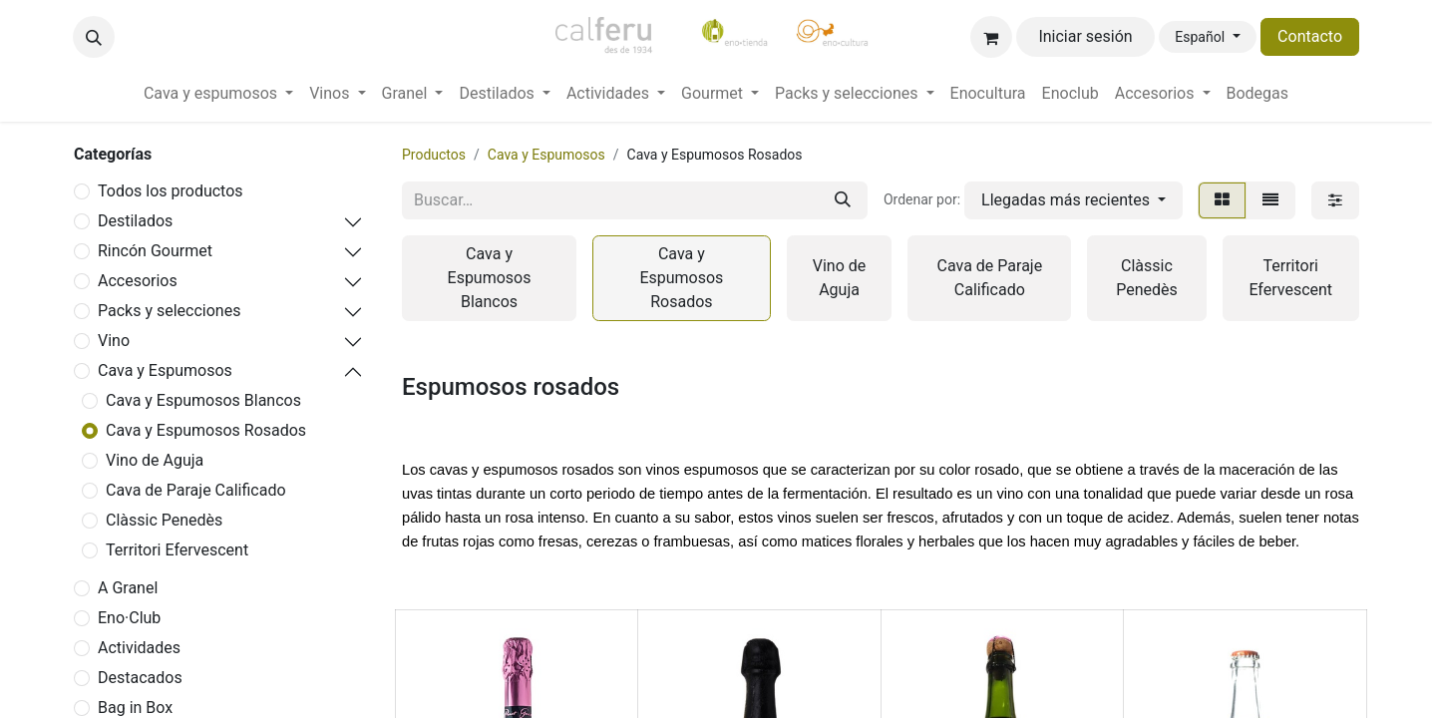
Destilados (135, 220)
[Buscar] (843, 200)
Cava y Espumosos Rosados (206, 430)
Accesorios (138, 280)
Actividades (139, 647)
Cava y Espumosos (165, 370)
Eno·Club (129, 617)
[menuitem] (218, 94)
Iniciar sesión (1085, 36)
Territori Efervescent (177, 549)
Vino (114, 340)
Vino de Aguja (154, 460)
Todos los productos (170, 190)
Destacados (140, 677)
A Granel (128, 587)
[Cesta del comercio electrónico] (991, 37)
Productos (434, 155)
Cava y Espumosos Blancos (203, 400)
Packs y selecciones (169, 310)
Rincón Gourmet (155, 250)
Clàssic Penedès (164, 520)
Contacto (1309, 36)
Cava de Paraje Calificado (196, 490)
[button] (94, 37)
